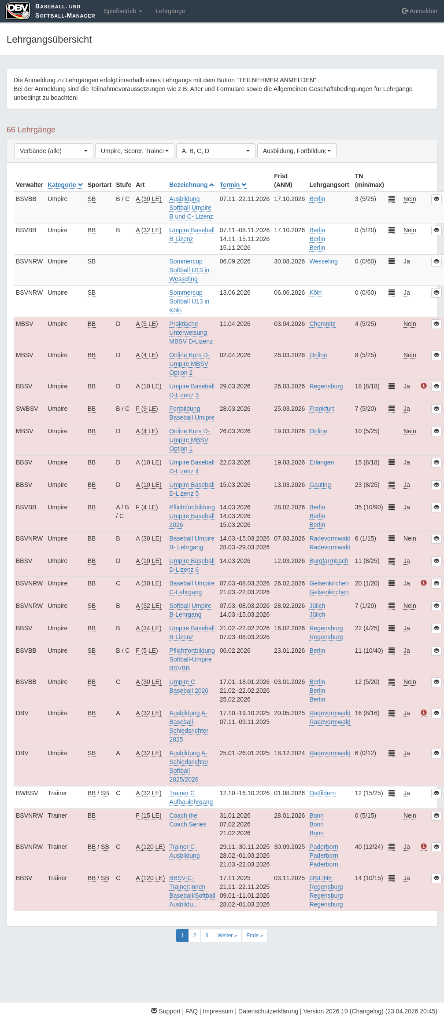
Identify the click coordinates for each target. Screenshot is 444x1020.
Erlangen (321, 462)
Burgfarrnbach (328, 560)
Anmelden (419, 11)
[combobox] (53, 150)
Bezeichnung (192, 184)
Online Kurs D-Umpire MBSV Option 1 (189, 440)
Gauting (320, 484)
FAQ (191, 1011)
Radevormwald (329, 753)
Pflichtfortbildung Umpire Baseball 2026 (192, 516)
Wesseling (323, 261)
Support (166, 1011)
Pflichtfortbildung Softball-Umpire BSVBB (192, 659)
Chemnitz (322, 323)
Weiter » (227, 935)
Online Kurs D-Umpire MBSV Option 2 (189, 363)
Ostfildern (322, 793)
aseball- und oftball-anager (65, 11)
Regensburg (326, 386)
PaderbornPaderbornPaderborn (323, 855)
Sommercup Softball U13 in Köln (189, 301)
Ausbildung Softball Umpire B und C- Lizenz (191, 207)
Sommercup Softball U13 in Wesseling (189, 270)
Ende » (254, 935)
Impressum (218, 1011)
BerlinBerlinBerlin (317, 239)
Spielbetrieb (123, 11)
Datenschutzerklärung (268, 1011)
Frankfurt (321, 408)
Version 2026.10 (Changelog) (343, 1011)
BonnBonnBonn (316, 824)
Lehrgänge (170, 11)
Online (318, 354)
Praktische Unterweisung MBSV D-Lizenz (191, 332)
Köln (315, 292)
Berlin (317, 198)
